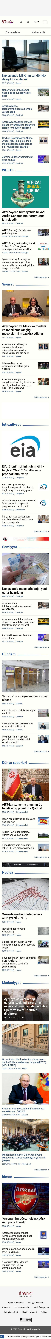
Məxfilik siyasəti (29, 1312)
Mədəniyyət (11, 983)
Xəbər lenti (38, 32)
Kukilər (44, 1312)
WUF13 (7, 170)
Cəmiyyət (9, 547)
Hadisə (7, 872)
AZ (35, 22)
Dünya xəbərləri (14, 763)
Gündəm (9, 654)
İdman (7, 1177)
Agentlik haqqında (16, 1302)
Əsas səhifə (13, 32)
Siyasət (8, 284)
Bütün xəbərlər (40, 277)
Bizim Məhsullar (22, 1307)
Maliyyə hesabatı (35, 1302)
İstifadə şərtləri (11, 1312)
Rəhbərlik (6, 1307)
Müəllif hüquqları (41, 1307)
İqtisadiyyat (11, 424)
